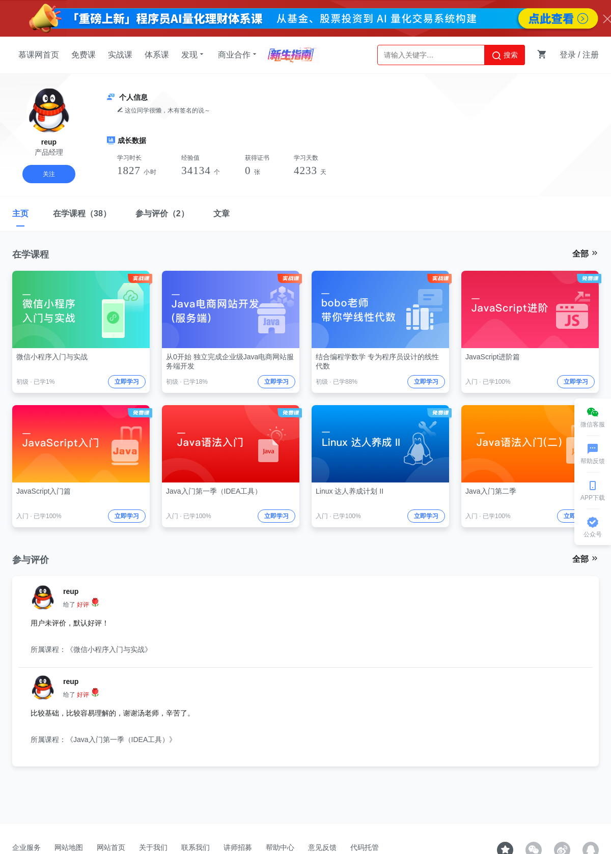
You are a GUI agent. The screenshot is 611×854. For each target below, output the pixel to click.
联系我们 (195, 847)
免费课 (83, 54)
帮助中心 (280, 847)
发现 (193, 54)
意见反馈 (322, 847)
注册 (590, 54)
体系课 (157, 54)
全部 (585, 253)
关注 (49, 174)
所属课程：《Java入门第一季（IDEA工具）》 (103, 739)
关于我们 (153, 847)
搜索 (504, 55)
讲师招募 (238, 847)
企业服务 (26, 847)
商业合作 (238, 54)
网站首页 (111, 847)
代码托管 (364, 847)
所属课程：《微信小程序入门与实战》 (91, 649)
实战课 (120, 54)
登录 (568, 54)
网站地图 (68, 847)
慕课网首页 (38, 54)
